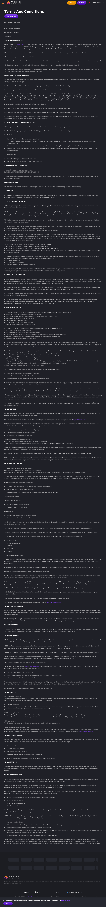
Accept (8, 903)
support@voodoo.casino (80, 420)
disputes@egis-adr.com (86, 731)
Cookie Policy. (65, 900)
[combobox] (96, 2)
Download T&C (11, 16)
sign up (81, 2)
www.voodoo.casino (19, 45)
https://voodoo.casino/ (31, 896)
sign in (72, 2)
